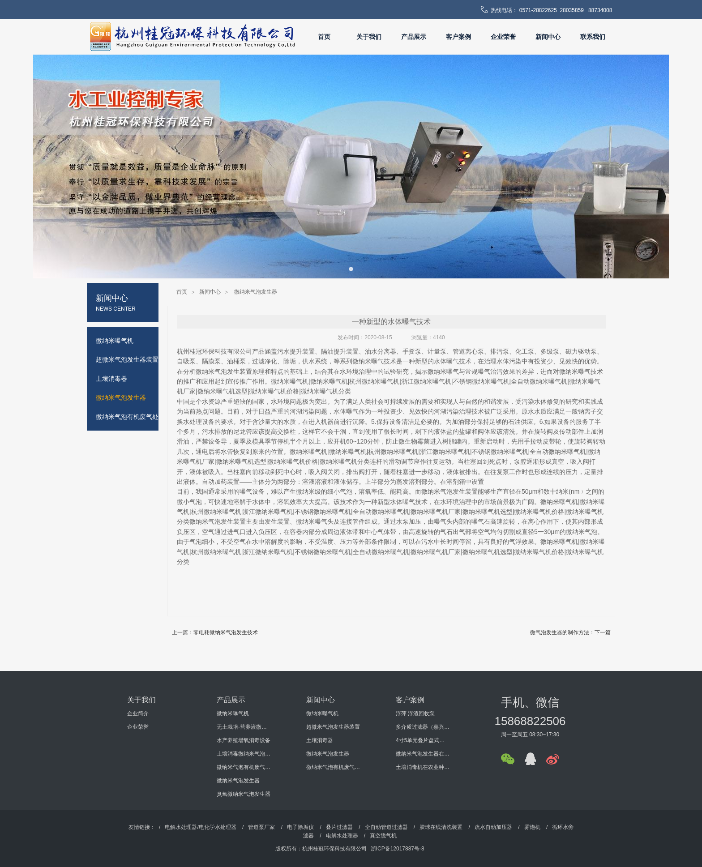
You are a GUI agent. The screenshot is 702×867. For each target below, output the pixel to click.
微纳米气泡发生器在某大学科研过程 (422, 754)
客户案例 (458, 36)
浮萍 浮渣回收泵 (415, 713)
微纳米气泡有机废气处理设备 (243, 767)
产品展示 (413, 36)
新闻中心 (548, 36)
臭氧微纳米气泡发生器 (243, 794)
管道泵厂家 (261, 827)
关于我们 (368, 36)
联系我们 (592, 36)
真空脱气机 (383, 836)
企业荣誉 (503, 36)
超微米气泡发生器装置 (333, 727)
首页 (324, 36)
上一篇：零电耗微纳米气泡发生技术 (215, 632)
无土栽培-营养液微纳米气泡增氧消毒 (243, 727)
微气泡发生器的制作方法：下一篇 (570, 632)
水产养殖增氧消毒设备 (243, 740)
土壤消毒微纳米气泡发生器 (243, 754)
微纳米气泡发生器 (255, 292)
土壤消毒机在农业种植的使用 (422, 767)
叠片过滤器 (339, 827)
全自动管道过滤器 (386, 827)
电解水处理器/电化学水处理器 (200, 827)
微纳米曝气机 (233, 713)
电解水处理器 (342, 836)
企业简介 (138, 713)
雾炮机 (532, 827)
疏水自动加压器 (493, 827)
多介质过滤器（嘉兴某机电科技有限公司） (422, 727)
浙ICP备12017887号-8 (397, 849)
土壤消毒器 (319, 740)
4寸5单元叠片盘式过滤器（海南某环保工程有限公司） (422, 740)
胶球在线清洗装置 (440, 827)
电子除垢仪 (300, 827)
